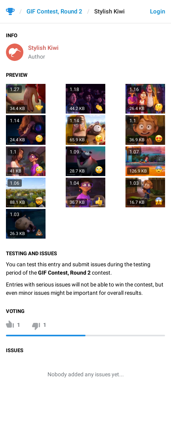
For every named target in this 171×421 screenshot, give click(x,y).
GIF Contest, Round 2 (54, 11)
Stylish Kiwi (43, 47)
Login (157, 11)
